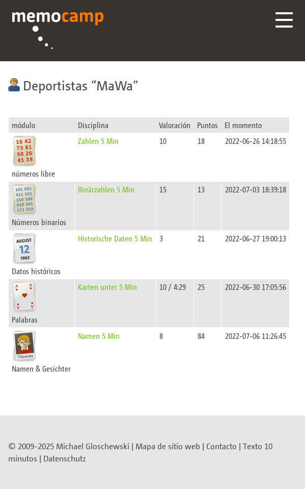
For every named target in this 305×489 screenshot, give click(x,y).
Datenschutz (64, 458)
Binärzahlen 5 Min (106, 189)
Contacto (221, 446)
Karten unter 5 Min (107, 286)
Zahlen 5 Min (98, 140)
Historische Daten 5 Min (115, 238)
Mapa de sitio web (167, 446)
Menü (284, 20)
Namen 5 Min (99, 335)
